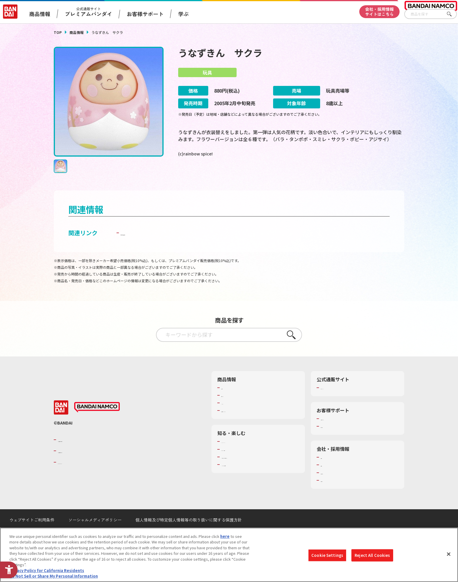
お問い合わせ (332, 495)
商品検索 (229, 402)
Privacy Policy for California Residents (46, 570)
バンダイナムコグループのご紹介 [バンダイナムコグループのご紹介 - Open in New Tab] (93, 454)
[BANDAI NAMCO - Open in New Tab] (97, 422)
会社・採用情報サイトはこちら (379, 11)
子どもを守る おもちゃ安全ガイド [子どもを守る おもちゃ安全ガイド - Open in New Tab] (165, 247)
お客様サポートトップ (340, 433)
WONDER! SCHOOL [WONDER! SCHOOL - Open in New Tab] (237, 456)
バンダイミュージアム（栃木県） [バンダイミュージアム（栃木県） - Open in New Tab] (249, 479)
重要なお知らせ (334, 441)
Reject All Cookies (372, 555)
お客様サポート (145, 13)
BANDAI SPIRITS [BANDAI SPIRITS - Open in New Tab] (75, 476)
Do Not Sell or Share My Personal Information (53, 576)
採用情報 (328, 479)
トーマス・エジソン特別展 (244, 464)
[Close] (448, 554)
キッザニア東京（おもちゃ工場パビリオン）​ (259, 471)
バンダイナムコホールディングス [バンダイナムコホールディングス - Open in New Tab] (93, 465)
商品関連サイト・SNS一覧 (244, 425)
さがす (452, 14)
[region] (229, 555)
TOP (58, 32)
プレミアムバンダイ (338, 402)
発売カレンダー (234, 410)
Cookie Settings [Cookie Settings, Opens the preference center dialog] (327, 555)
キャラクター (232, 417)
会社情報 (328, 471)
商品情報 (77, 32)
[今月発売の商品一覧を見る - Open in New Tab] (350, 178)
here (225, 536)
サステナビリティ (336, 487)
